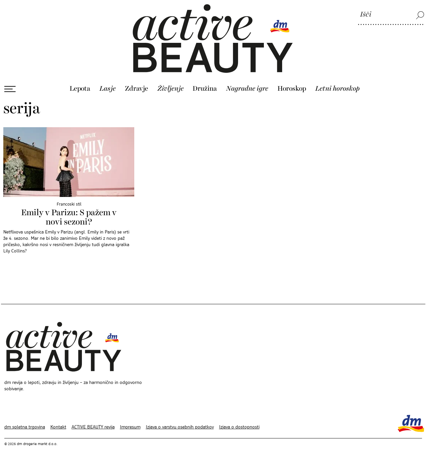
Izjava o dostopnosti (239, 427)
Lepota (80, 88)
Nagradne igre (247, 88)
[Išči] (391, 15)
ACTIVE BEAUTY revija (93, 427)
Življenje (170, 88)
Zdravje (136, 88)
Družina (205, 88)
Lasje (107, 88)
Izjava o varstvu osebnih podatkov (180, 427)
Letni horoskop (337, 88)
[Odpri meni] (10, 89)
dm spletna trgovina (24, 427)
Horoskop (291, 88)
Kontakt (58, 427)
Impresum (130, 427)
